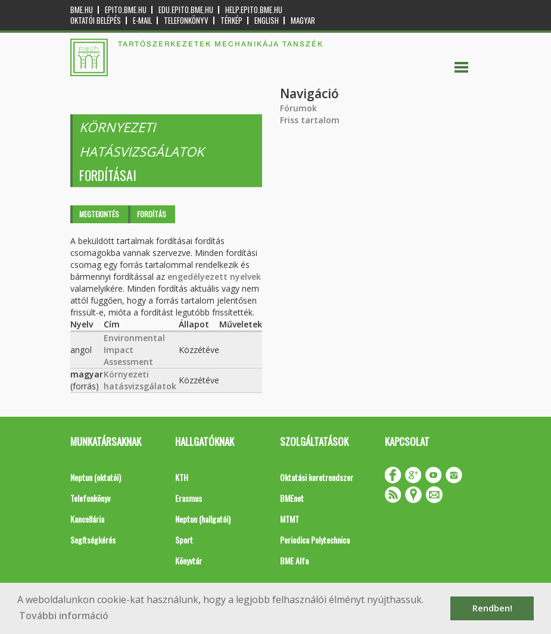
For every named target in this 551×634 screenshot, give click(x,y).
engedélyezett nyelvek (214, 276)
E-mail (142, 20)
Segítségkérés (93, 539)
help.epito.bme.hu (253, 10)
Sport (184, 539)
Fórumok (298, 108)
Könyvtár (188, 560)
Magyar (303, 20)
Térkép (231, 20)
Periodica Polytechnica (315, 539)
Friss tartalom (310, 120)
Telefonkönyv (186, 20)
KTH (181, 477)
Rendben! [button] (492, 608)
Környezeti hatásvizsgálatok (140, 380)
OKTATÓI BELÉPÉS (95, 20)
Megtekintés (99, 214)
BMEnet (292, 498)
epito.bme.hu (126, 10)
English (266, 20)
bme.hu (81, 10)
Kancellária (87, 519)
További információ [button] (63, 615)
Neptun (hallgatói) (203, 519)
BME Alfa (294, 560)
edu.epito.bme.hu (185, 10)
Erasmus (188, 498)
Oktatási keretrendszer (316, 477)
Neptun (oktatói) (95, 477)
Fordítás (151, 214)
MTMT (289, 519)
